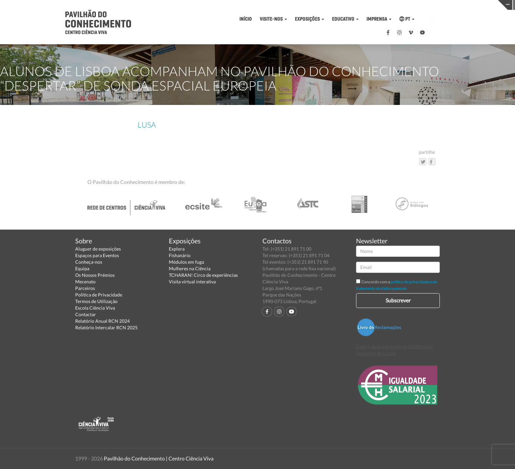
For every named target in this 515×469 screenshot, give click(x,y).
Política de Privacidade (98, 294)
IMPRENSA (379, 18)
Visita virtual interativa (192, 281)
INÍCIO (245, 18)
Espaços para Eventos (97, 255)
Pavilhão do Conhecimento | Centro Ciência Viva (158, 458)
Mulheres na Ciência (190, 268)
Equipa (82, 268)
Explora (177, 249)
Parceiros (85, 288)
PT (406, 18)
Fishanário (179, 255)
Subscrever (398, 300)
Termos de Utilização (96, 301)
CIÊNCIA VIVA (363, 4)
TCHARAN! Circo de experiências (203, 275)
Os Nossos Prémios (95, 275)
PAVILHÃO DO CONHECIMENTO (251, 5)
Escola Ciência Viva (95, 308)
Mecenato (85, 281)
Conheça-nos (88, 262)
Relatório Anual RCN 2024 (102, 321)
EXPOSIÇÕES (309, 18)
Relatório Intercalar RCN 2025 (106, 327)
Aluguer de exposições (98, 249)
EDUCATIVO (345, 18)
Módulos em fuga (186, 262)
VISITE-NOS (273, 18)
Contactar (85, 314)
